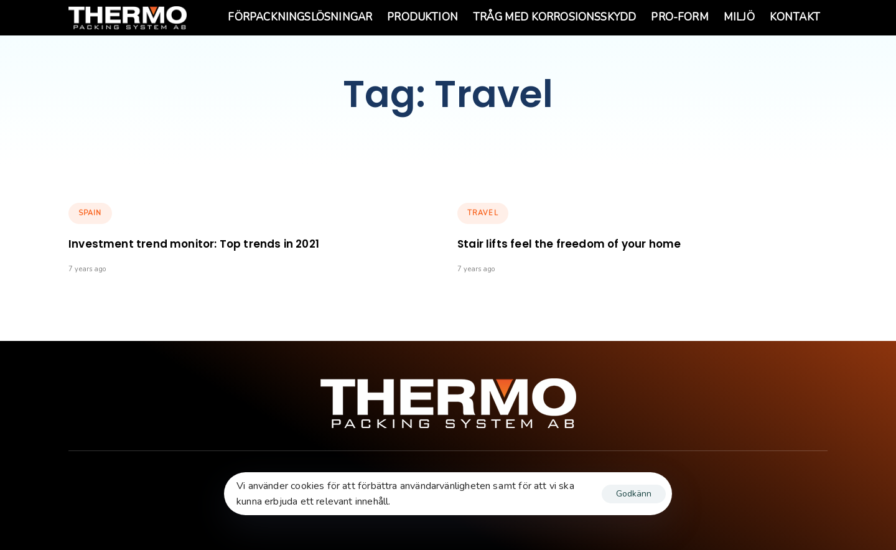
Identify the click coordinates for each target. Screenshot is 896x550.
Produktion (422, 17)
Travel (482, 213)
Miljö (739, 17)
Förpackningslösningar (300, 17)
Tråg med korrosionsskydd (554, 17)
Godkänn (633, 494)
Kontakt (795, 17)
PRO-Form (679, 17)
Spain (90, 213)
